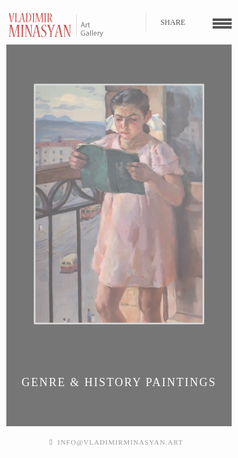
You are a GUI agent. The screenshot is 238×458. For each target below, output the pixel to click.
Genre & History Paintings (119, 382)
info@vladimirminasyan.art (120, 442)
